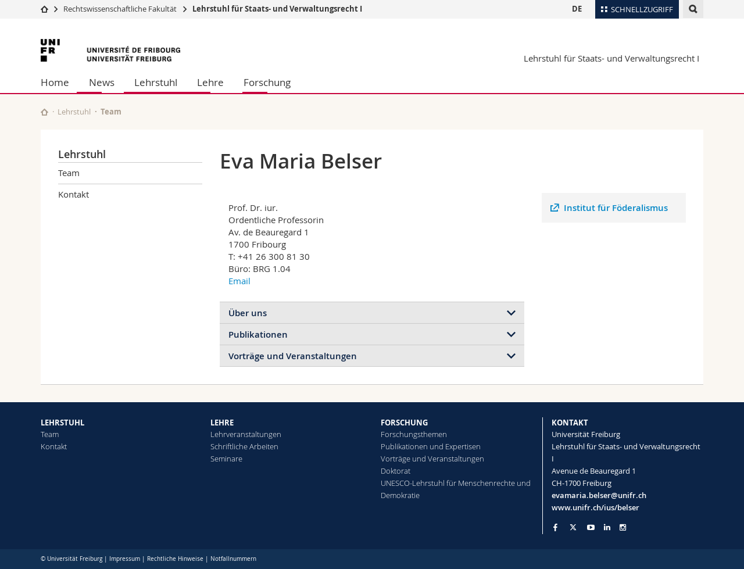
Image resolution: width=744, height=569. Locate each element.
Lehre (210, 82)
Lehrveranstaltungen (245, 434)
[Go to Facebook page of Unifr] (555, 527)
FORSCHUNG (404, 422)
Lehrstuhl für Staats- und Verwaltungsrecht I (277, 8)
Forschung (267, 82)
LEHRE (222, 422)
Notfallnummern (233, 559)
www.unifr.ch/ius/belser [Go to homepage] (595, 507)
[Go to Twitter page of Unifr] (573, 527)
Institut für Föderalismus (616, 208)
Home (55, 82)
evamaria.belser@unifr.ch (599, 495)
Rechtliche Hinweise (175, 559)
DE (577, 8)
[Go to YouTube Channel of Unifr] (591, 527)
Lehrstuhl (155, 82)
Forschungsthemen (414, 434)
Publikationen (258, 334)
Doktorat (395, 471)
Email (239, 281)
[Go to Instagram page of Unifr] (623, 527)
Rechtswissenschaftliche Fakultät (120, 8)
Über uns (247, 313)
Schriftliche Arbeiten (244, 446)
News (102, 82)
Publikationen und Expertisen (431, 446)
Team (111, 111)
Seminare (226, 458)
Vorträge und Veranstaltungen (292, 356)
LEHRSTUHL (62, 422)
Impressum (124, 559)
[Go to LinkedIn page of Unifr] (607, 527)
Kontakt (73, 194)
